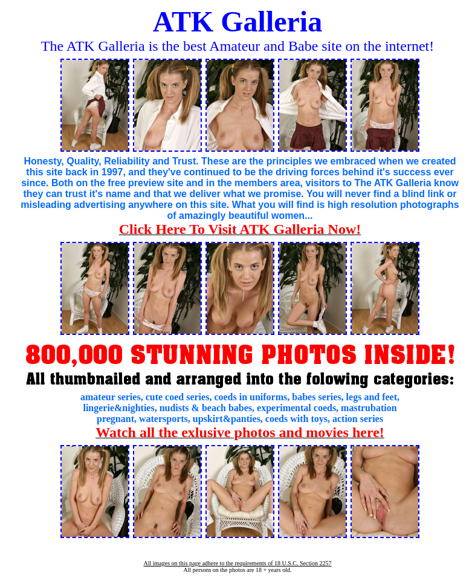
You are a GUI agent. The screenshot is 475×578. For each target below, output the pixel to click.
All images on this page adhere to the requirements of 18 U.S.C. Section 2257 (237, 563)
